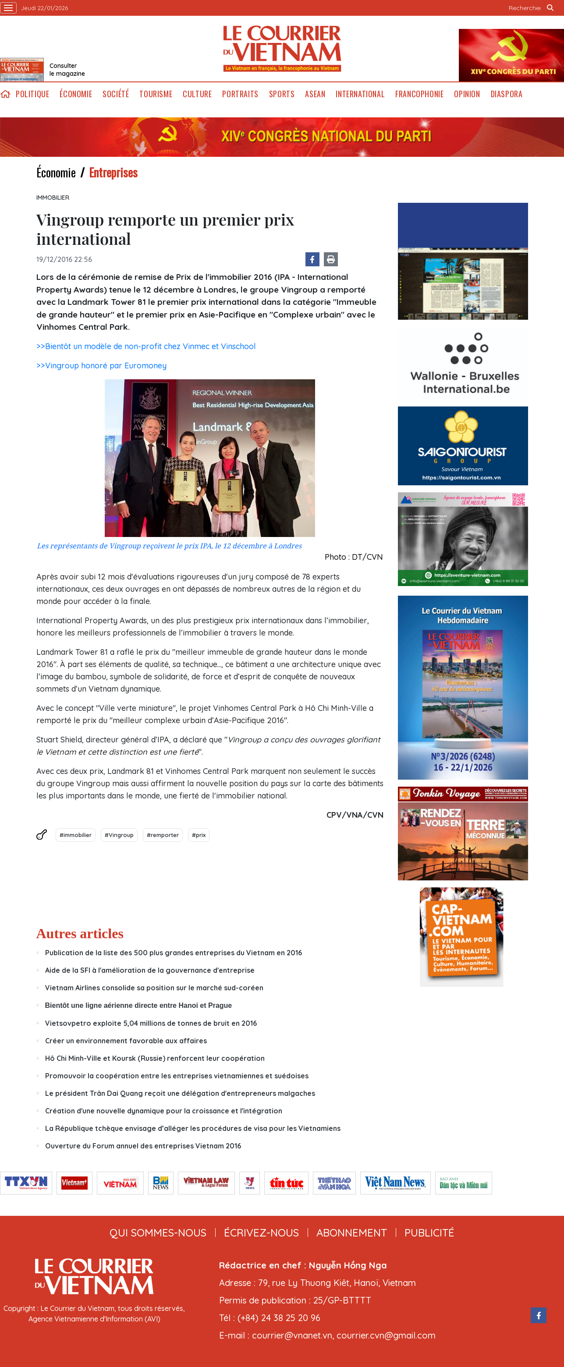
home (5, 93)
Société (116, 93)
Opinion (467, 93)
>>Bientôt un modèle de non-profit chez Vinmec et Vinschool (146, 346)
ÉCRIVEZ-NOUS (261, 1232)
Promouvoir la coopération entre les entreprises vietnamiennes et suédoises (177, 1075)
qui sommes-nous (158, 1232)
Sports (282, 93)
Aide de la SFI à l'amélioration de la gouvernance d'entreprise (150, 970)
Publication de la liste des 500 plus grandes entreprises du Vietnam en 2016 (173, 952)
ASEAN (315, 93)
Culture (197, 93)
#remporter (163, 834)
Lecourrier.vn (282, 48)
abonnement (351, 1232)
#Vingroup (119, 834)
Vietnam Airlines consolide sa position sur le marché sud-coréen (154, 987)
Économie (76, 93)
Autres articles (80, 933)
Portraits (240, 93)
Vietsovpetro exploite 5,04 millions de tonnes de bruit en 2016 (151, 1023)
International (360, 93)
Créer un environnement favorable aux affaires (126, 1040)
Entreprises (113, 172)
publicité (429, 1232)
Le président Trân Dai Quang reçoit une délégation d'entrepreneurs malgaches (180, 1093)
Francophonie (419, 93)
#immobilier (76, 834)
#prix (199, 834)
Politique (32, 93)
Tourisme (155, 93)
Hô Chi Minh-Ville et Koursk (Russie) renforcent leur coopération (155, 1058)
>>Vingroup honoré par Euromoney (101, 365)
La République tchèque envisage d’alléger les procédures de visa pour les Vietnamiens (193, 1128)
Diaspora (507, 93)
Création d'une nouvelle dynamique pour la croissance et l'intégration (163, 1110)
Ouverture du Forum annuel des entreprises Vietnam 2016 (143, 1145)
